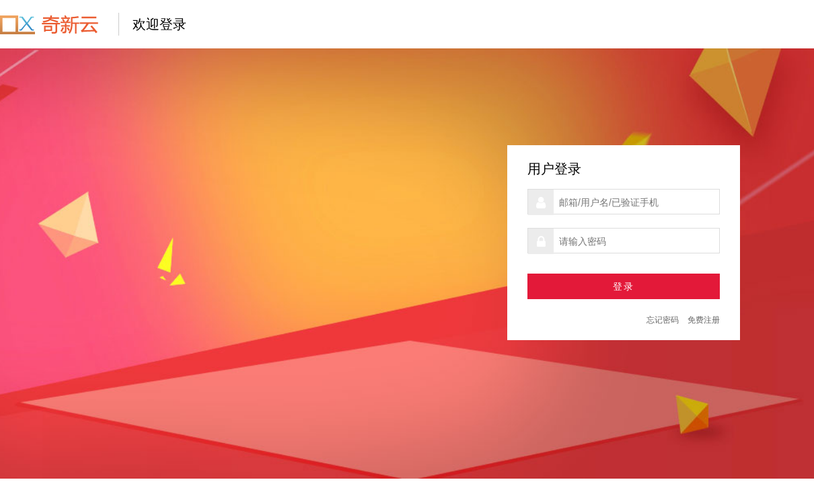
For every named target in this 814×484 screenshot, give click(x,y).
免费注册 (704, 320)
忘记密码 (662, 320)
